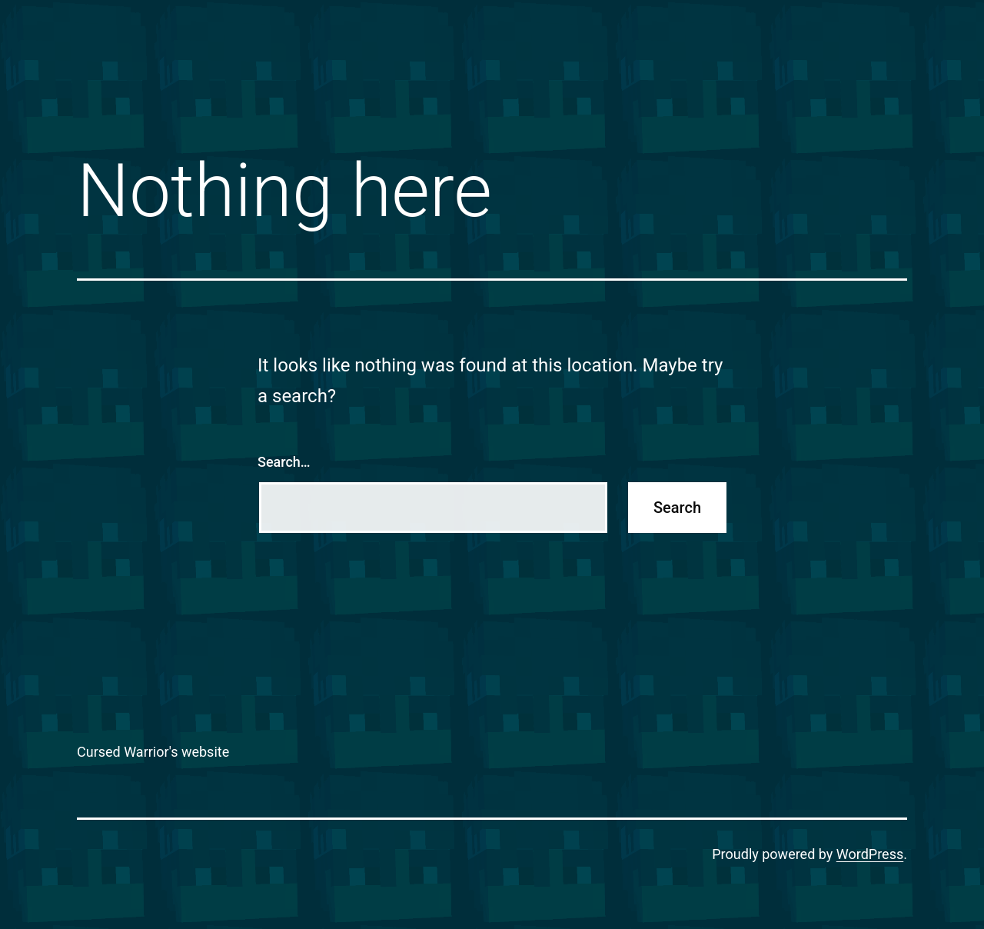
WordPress (869, 854)
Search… (284, 462)
